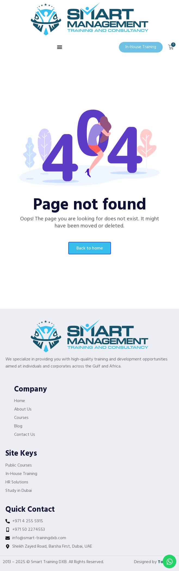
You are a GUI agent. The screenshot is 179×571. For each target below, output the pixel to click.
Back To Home (89, 248)
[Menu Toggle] (59, 47)
